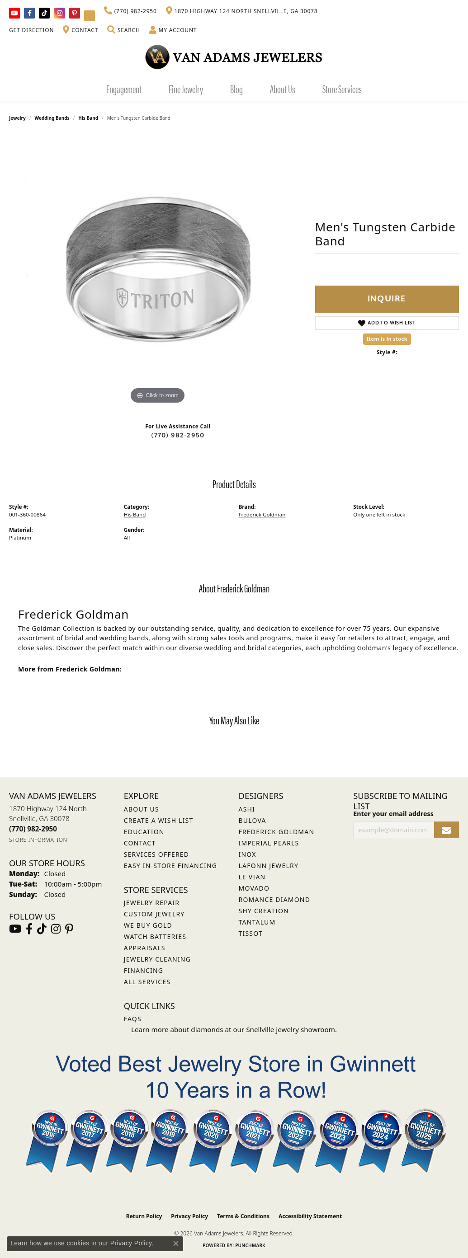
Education (144, 831)
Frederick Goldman (262, 514)
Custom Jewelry (154, 914)
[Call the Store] (33, 828)
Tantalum (257, 922)
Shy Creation (264, 910)
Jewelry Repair (152, 902)
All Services (147, 981)
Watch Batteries (155, 936)
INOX (247, 854)
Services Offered (156, 854)
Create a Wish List (159, 820)
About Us (282, 88)
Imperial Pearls (269, 843)
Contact (140, 843)
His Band (88, 118)
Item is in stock (387, 338)
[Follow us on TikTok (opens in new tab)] (44, 13)
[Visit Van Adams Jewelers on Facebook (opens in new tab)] (29, 13)
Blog (236, 88)
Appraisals (144, 948)
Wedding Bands (52, 118)
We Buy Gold (148, 925)
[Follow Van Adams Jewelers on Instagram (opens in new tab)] (59, 13)
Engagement (124, 88)
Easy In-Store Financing (170, 865)
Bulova (252, 820)
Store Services (342, 88)
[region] (157, 270)
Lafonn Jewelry (269, 865)
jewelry (17, 118)
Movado (254, 888)
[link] (130, 11)
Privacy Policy (189, 1216)
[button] (123, 30)
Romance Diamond (275, 899)
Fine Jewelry (186, 88)
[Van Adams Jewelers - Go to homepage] (234, 56)
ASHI (247, 809)
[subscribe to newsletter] (446, 829)
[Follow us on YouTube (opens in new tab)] (14, 13)
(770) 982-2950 (177, 435)
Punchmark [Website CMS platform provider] (250, 1245)
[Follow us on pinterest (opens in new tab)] (74, 13)
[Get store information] (38, 840)
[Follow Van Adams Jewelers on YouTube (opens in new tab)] (89, 15)
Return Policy (144, 1216)
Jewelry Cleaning (157, 959)
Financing (143, 970)
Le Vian (252, 877)
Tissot (251, 933)
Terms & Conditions (243, 1216)
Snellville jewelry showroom (290, 1029)
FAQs (133, 1018)
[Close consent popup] (176, 1243)
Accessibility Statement (310, 1216)
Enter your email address (393, 813)
